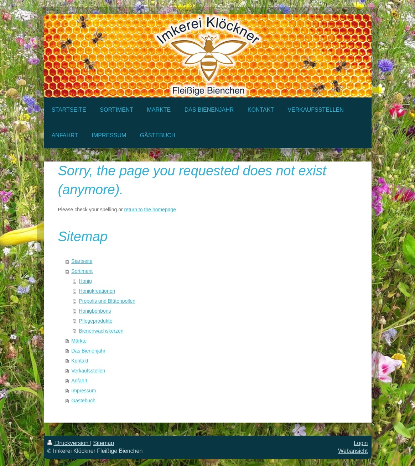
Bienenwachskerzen (101, 331)
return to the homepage (150, 209)
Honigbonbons (95, 311)
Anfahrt (79, 380)
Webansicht (353, 451)
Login (361, 443)
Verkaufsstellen (88, 371)
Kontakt (79, 361)
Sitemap (103, 443)
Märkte (79, 341)
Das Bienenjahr (88, 351)
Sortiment (82, 271)
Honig (85, 281)
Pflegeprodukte (95, 321)
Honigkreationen (97, 291)
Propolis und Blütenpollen (107, 301)
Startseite (81, 261)
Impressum (83, 390)
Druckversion (68, 443)
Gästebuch (83, 400)
